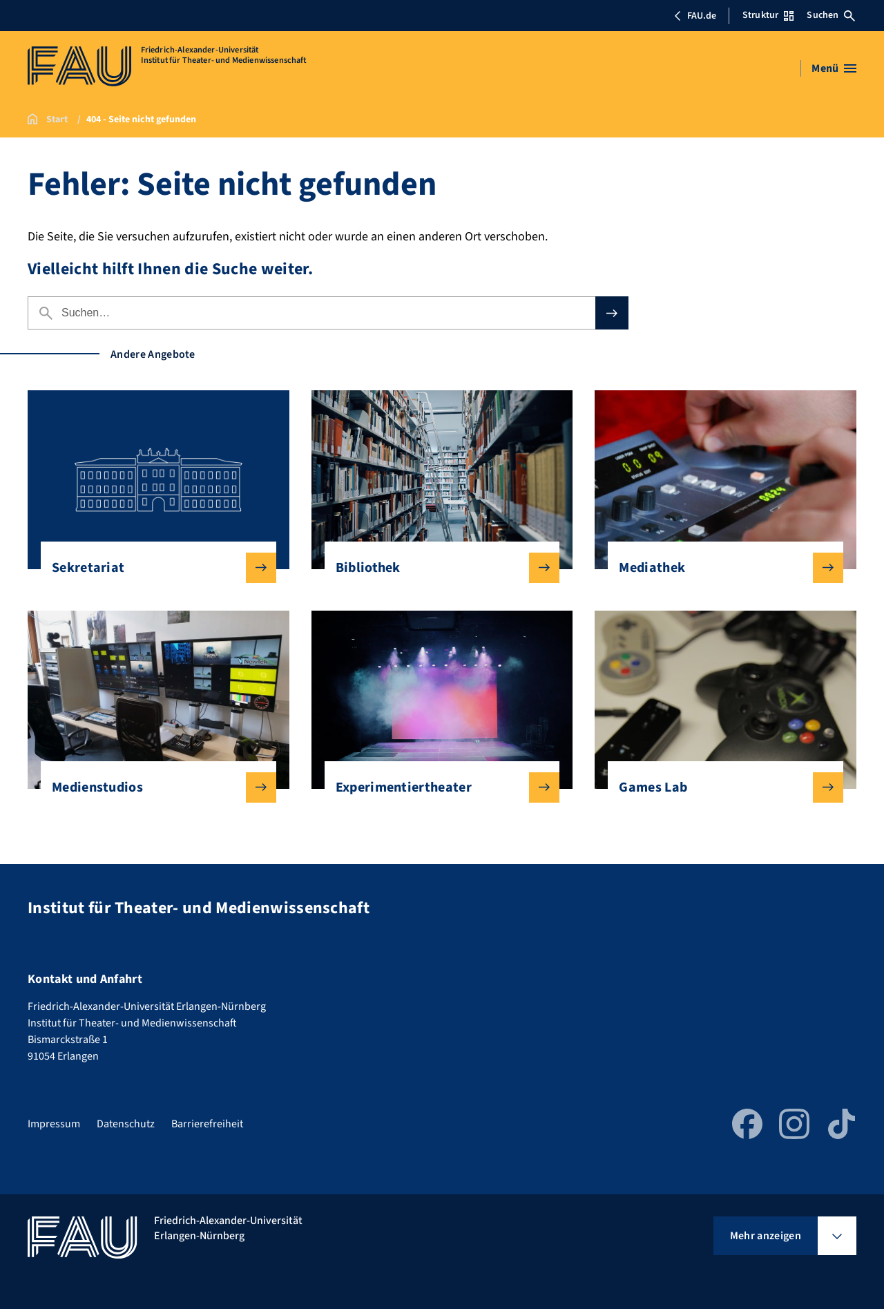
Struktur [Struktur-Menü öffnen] (768, 15)
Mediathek (720, 568)
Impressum (54, 1123)
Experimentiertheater (437, 787)
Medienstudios (153, 787)
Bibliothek (437, 568)
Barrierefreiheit (207, 1123)
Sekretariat (153, 568)
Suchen (831, 15)
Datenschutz (126, 1123)
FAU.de (694, 16)
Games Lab (720, 787)
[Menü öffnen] (833, 68)
